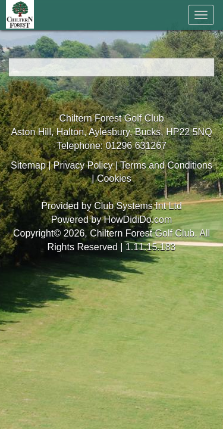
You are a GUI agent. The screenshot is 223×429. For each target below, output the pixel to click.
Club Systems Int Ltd (138, 206)
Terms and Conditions (166, 165)
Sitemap (28, 165)
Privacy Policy (83, 165)
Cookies (114, 178)
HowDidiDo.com (138, 219)
